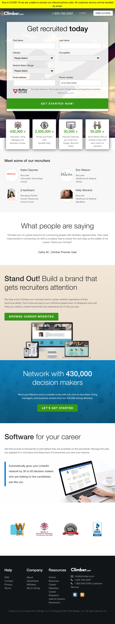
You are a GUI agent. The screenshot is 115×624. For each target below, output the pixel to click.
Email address (19, 77)
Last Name (64, 40)
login (82, 13)
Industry (16, 53)
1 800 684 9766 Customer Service (86, 584)
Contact (8, 580)
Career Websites (54, 586)
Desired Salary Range (23, 65)
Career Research (54, 593)
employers (103, 13)
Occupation (64, 53)
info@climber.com (82, 575)
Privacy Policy (69, 92)
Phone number (66, 77)
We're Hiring (33, 587)
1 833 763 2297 (81, 579)
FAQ (6, 576)
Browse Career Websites (31, 315)
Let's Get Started (57, 407)
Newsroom (54, 601)
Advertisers (33, 580)
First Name (18, 40)
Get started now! (57, 103)
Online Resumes (54, 578)
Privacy (8, 584)
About (30, 576)
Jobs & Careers (57, 598)
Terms (7, 587)
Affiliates (31, 584)
